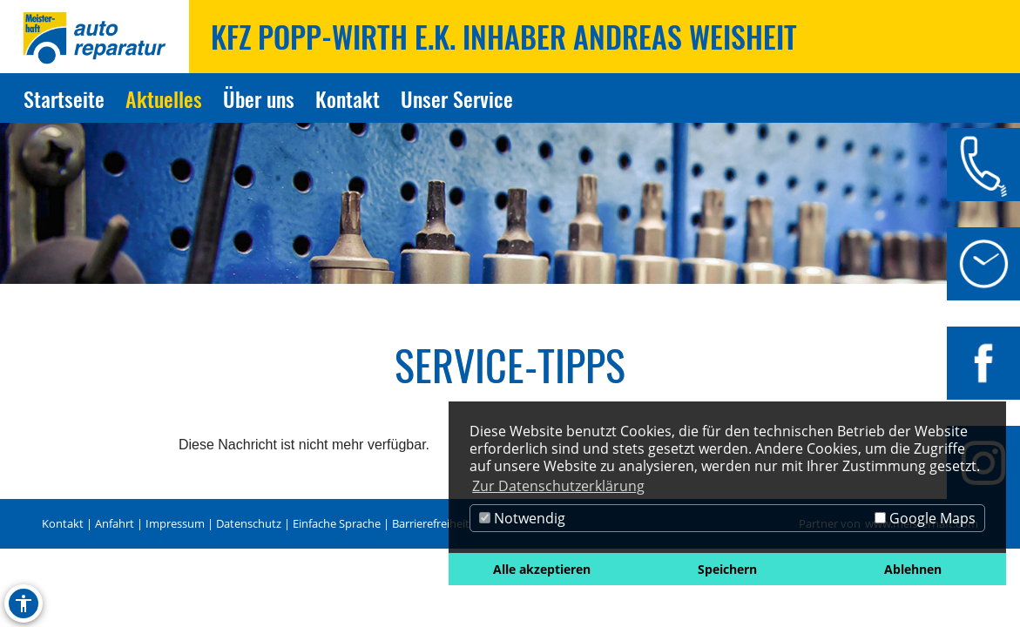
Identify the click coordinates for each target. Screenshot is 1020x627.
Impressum (175, 523)
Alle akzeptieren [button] (542, 569)
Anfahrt (114, 523)
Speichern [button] (727, 569)
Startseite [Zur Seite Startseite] (64, 98)
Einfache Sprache (337, 523)
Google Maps (925, 518)
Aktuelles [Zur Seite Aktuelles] (163, 98)
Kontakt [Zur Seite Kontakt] (347, 98)
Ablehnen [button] (913, 569)
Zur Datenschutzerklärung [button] (558, 486)
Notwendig (522, 518)
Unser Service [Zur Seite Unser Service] (457, 98)
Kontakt (63, 523)
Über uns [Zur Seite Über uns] (258, 98)
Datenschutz (248, 523)
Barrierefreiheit (430, 523)
